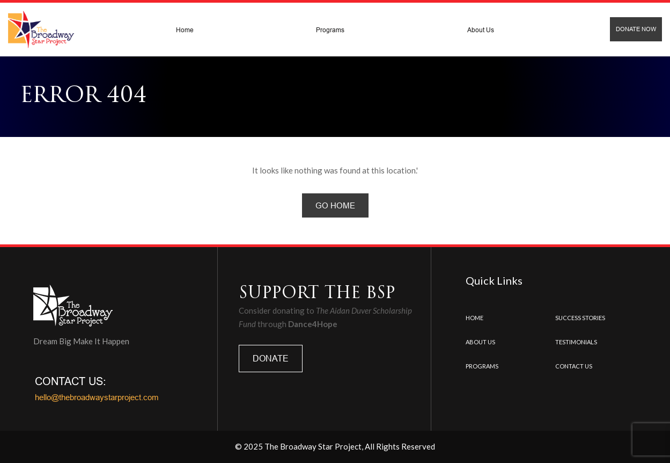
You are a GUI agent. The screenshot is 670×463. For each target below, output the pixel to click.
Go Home (335, 205)
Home (185, 30)
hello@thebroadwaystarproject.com (97, 397)
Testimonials (576, 341)
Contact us (573, 366)
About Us (480, 30)
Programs (330, 30)
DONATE (271, 358)
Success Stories (580, 317)
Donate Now (636, 29)
